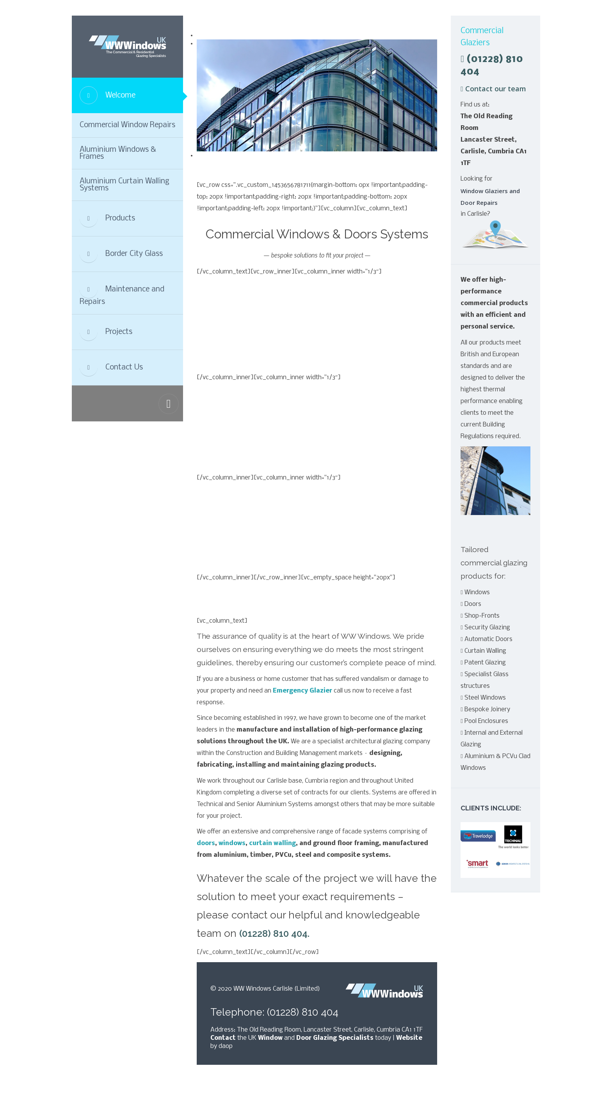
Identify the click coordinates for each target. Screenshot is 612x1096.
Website (409, 1038)
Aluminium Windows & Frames (118, 153)
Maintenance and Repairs (122, 293)
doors (206, 843)
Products (107, 218)
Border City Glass (121, 254)
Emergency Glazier (302, 690)
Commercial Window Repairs (127, 125)
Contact (223, 1038)
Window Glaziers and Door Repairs (490, 196)
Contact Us (111, 368)
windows (232, 843)
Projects (106, 332)
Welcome (107, 95)
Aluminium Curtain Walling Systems (124, 185)
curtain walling (272, 843)
